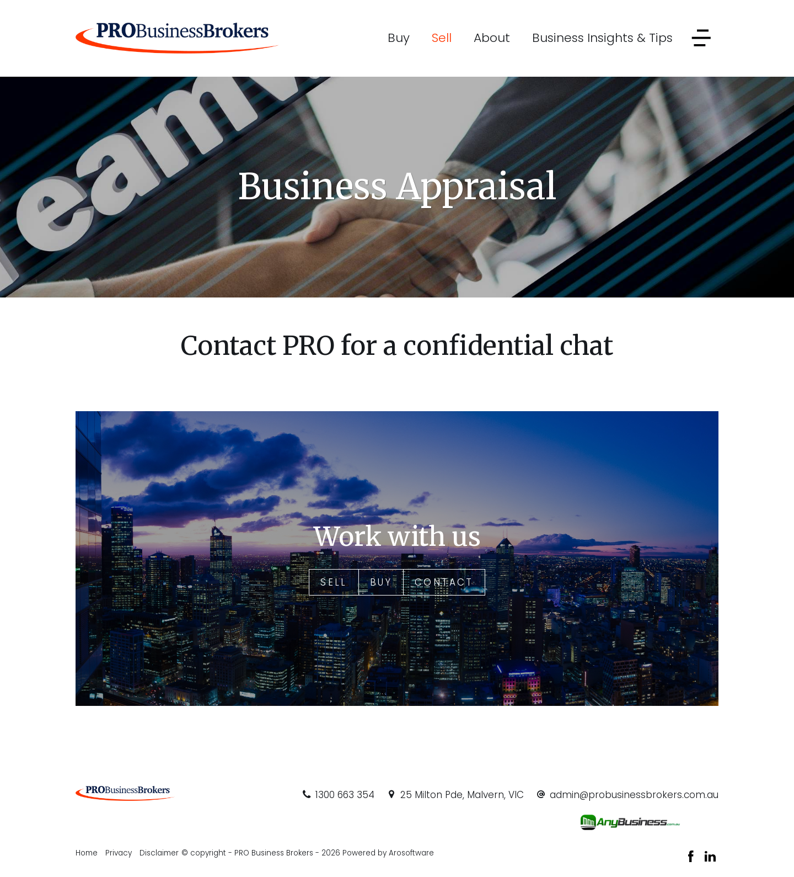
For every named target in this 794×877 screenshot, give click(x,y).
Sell (442, 37)
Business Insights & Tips (602, 37)
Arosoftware (411, 853)
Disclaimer (159, 853)
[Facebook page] (692, 858)
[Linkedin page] (710, 858)
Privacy (118, 853)
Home (87, 853)
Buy (399, 37)
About (492, 37)
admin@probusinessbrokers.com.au (634, 794)
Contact (444, 582)
